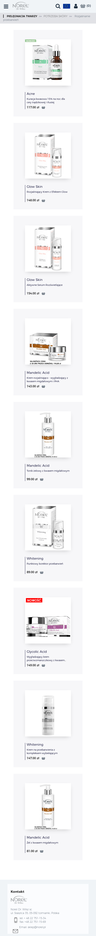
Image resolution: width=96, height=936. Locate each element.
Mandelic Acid (38, 373)
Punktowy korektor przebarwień (45, 563)
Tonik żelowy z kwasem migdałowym (48, 470)
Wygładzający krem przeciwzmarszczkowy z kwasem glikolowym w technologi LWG (46, 660)
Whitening (35, 558)
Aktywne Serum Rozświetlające (44, 284)
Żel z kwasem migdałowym (42, 842)
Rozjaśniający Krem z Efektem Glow (47, 191)
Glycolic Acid (37, 652)
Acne (31, 94)
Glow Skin (35, 187)
